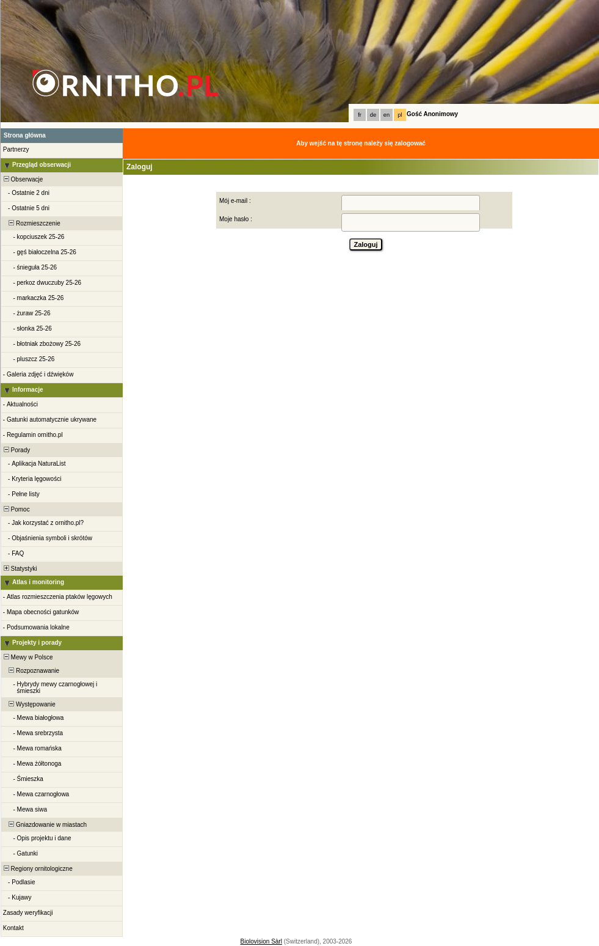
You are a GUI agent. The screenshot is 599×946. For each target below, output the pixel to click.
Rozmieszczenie (31, 223)
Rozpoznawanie (30, 670)
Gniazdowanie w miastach (44, 824)
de (373, 115)
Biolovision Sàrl (261, 941)
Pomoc (16, 509)
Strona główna (25, 135)
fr (359, 115)
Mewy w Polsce (27, 657)
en (386, 115)
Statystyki (19, 568)
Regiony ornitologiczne (37, 868)
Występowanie (29, 704)
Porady (16, 450)
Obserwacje (22, 179)
